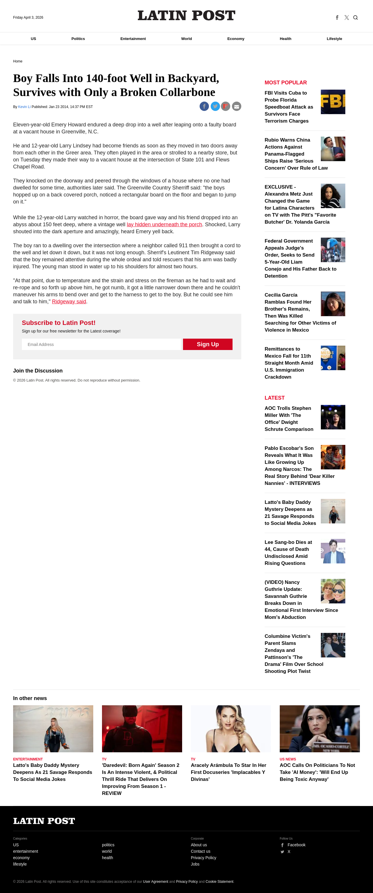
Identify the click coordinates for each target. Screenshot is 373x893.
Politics (78, 38)
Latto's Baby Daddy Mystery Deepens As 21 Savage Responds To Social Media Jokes (52, 772)
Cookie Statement (219, 882)
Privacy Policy (203, 857)
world (107, 851)
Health (285, 38)
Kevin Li (24, 107)
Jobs (195, 864)
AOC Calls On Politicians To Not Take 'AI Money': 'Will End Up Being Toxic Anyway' (317, 772)
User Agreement (155, 882)
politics (108, 844)
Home (17, 61)
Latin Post (186, 15)
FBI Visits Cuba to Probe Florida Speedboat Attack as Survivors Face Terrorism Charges (289, 107)
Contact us (200, 851)
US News (288, 759)
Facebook (296, 844)
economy (21, 857)
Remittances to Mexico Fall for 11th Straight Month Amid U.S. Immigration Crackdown (289, 363)
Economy (235, 38)
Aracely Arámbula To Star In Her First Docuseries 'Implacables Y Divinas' (228, 772)
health (107, 857)
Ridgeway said (69, 301)
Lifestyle (334, 38)
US (33, 38)
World (186, 38)
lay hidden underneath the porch (164, 224)
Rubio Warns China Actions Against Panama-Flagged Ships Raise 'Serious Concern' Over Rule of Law (296, 154)
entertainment (25, 851)
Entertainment (133, 38)
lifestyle (20, 864)
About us (199, 844)
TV (104, 759)
